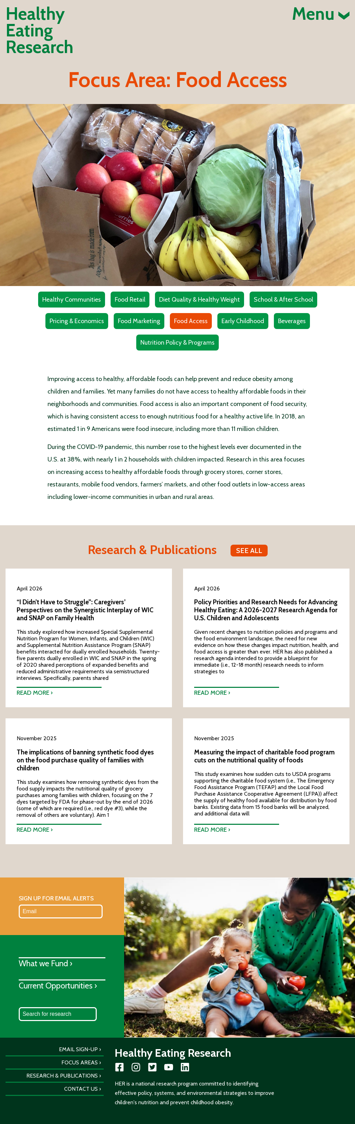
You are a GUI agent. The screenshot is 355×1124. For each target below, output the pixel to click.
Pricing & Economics (77, 321)
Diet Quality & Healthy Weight (199, 299)
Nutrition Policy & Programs (177, 342)
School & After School (283, 299)
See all (249, 550)
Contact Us (81, 1089)
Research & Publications (62, 1075)
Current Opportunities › (58, 985)
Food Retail (130, 299)
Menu (320, 14)
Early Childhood (243, 321)
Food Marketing (139, 321)
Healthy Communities (71, 299)
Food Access (191, 321)
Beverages (292, 321)
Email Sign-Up (78, 1049)
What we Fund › (45, 963)
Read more (33, 692)
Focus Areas (79, 1062)
